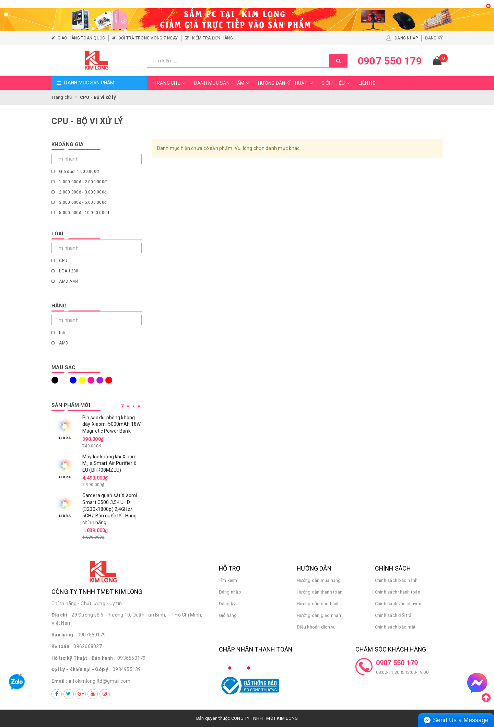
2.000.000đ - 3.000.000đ (79, 192)
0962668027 (87, 646)
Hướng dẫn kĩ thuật (286, 83)
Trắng (63, 380)
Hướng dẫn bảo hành (318, 603)
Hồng (90, 380)
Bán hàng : (63, 634)
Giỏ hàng (228, 615)
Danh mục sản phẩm (222, 83)
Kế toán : (61, 646)
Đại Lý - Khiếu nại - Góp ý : (81, 669)
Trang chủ (170, 83)
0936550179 (131, 658)
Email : (59, 681)
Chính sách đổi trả (393, 615)
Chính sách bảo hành (396, 580)
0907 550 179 (397, 663)
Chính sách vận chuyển (398, 603)
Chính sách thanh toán (397, 592)
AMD (59, 343)
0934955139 (127, 669)
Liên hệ (366, 83)
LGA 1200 (64, 271)
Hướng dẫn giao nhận (319, 615)
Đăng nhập (230, 592)
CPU (59, 260)
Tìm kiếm (228, 580)
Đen (54, 380)
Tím (99, 380)
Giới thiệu (336, 83)
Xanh (73, 380)
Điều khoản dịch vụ (316, 627)
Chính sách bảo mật (395, 627)
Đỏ (108, 380)
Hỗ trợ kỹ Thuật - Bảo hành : (83, 658)
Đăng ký (227, 603)
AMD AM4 (64, 281)
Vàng (82, 380)
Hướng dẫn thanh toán (319, 592)
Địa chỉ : (60, 615)
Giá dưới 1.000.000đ (75, 171)
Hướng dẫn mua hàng (319, 580)
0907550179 (92, 634)
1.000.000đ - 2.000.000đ (79, 181)
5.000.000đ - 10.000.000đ (80, 212)
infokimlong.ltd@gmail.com (99, 681)
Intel (59, 332)
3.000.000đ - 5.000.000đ (79, 202)
